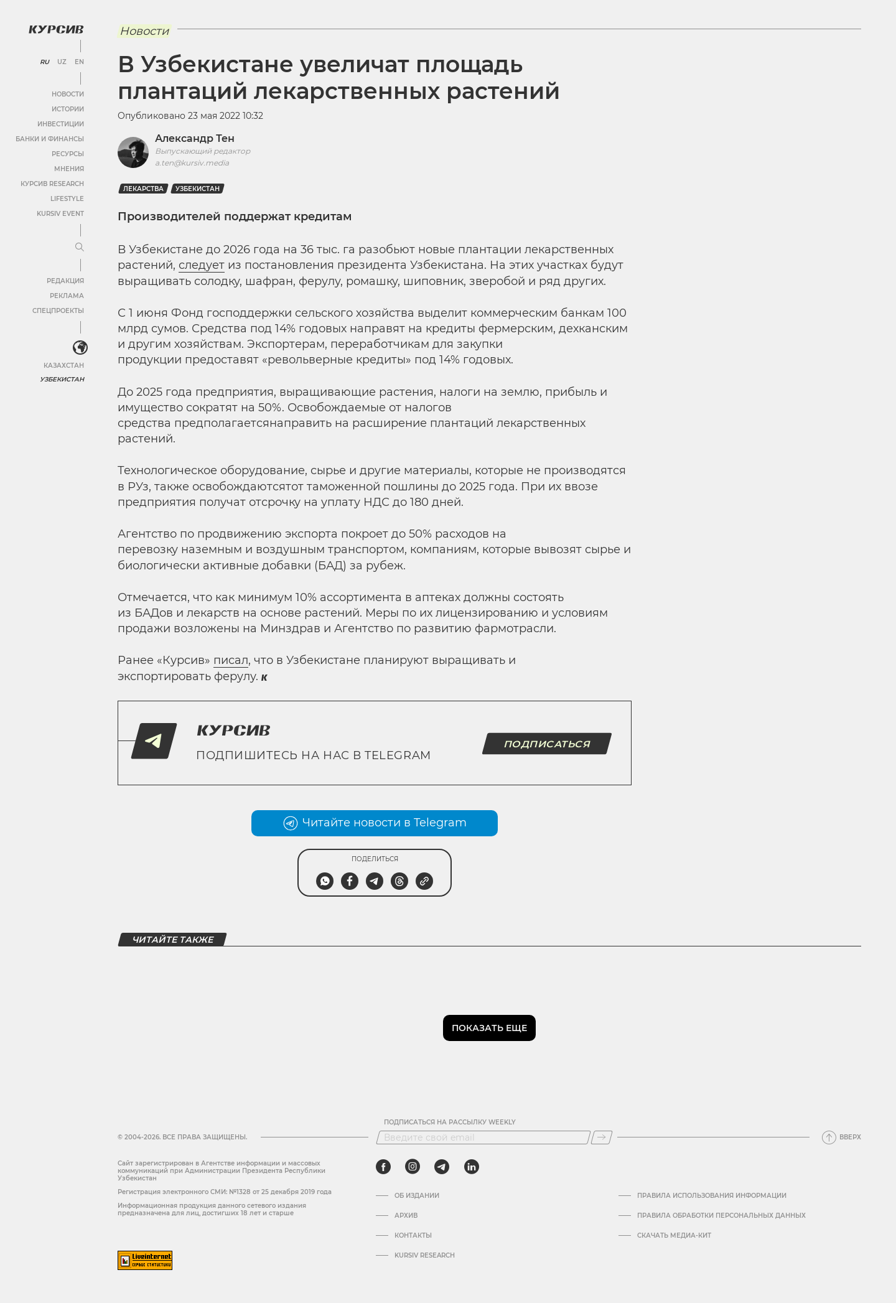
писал (230, 660)
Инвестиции (60, 124)
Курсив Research (52, 184)
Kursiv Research (424, 1255)
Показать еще (489, 1028)
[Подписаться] (601, 1137)
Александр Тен (195, 138)
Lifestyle (67, 199)
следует (202, 265)
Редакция (65, 281)
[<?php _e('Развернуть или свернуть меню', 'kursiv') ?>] (80, 348)
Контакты (413, 1236)
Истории (68, 109)
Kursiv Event (60, 214)
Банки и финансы (50, 139)
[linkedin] (471, 1166)
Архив (406, 1216)
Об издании (416, 1196)
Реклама (67, 296)
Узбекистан (62, 379)
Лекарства (143, 189)
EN (79, 62)
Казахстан (64, 366)
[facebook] (383, 1166)
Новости (68, 94)
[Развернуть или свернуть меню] (79, 248)
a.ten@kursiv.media (192, 162)
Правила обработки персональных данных (721, 1216)
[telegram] (441, 1166)
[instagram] (412, 1166)
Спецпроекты (58, 311)
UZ (62, 62)
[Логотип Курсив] (56, 29)
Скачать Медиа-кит (674, 1236)
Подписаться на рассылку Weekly (450, 1122)
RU (44, 62)
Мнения (69, 169)
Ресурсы (68, 154)
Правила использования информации (711, 1196)
